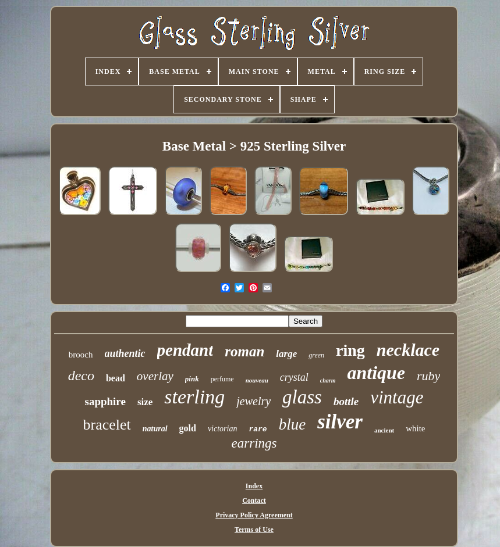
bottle (346, 401)
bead (115, 378)
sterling (194, 396)
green (316, 355)
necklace (408, 349)
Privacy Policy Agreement (253, 515)
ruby (428, 376)
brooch (81, 354)
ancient (384, 430)
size (145, 401)
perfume (222, 379)
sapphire (104, 401)
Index (254, 486)
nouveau (257, 380)
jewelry (253, 401)
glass (302, 397)
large (286, 353)
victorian (222, 428)
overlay (155, 376)
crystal (294, 377)
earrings (254, 443)
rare (258, 429)
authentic (125, 353)
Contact (254, 500)
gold (187, 428)
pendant (185, 350)
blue (292, 424)
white (415, 428)
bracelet (106, 424)
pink (192, 378)
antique (376, 372)
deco (81, 375)
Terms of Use (254, 529)
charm (328, 380)
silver (340, 421)
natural (155, 428)
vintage (396, 397)
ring (350, 350)
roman (244, 351)
